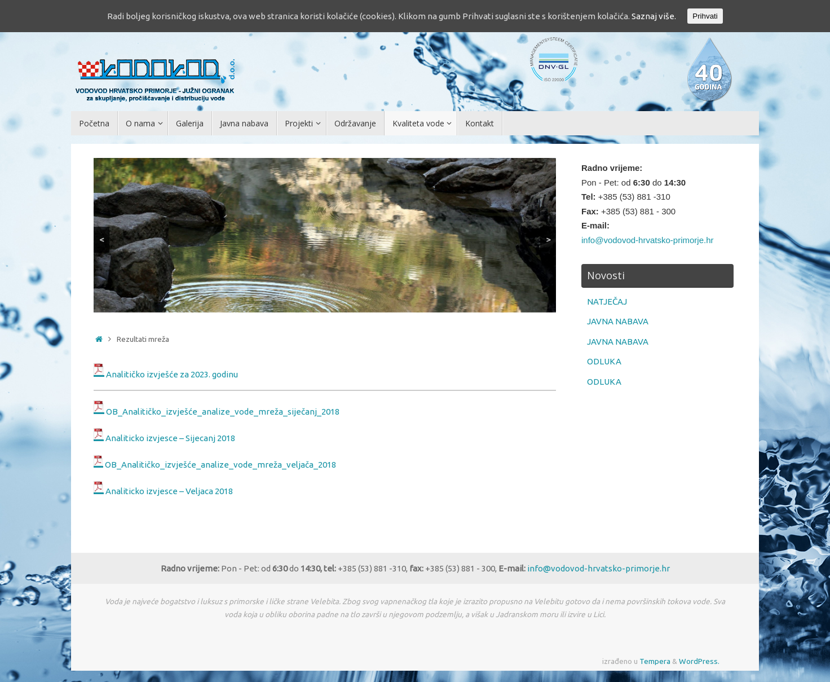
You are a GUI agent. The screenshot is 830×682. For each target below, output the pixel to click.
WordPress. (699, 661)
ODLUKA (604, 361)
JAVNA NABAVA (617, 321)
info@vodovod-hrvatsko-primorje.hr (647, 240)
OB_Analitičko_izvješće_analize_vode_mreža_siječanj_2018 (222, 411)
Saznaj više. (654, 16)
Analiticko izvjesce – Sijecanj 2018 (170, 438)
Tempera (654, 661)
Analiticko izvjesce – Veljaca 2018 (169, 491)
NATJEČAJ (607, 301)
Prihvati (704, 16)
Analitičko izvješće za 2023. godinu (172, 374)
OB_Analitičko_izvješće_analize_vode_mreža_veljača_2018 (220, 464)
